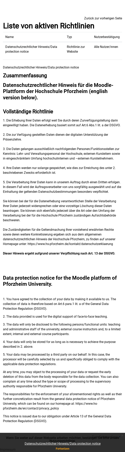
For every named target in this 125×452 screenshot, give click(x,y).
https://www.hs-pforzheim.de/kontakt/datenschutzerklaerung (70, 244)
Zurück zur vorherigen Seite (103, 18)
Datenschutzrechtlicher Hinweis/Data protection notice (63, 443)
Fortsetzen (62, 448)
